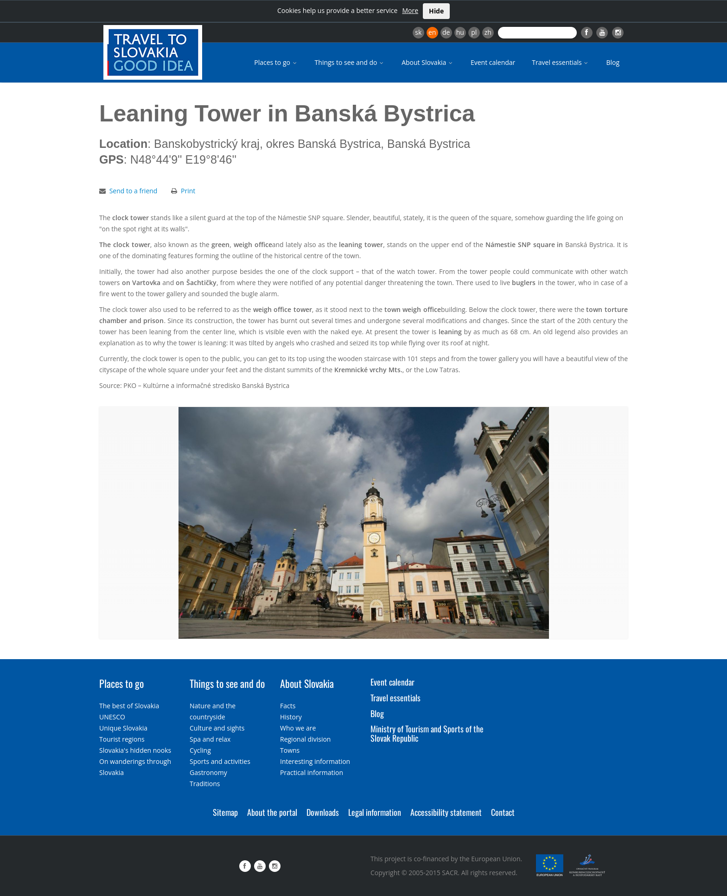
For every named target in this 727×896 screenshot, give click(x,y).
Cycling (200, 750)
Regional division (305, 739)
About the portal (272, 812)
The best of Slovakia (129, 705)
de (446, 32)
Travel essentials (560, 62)
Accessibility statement (446, 812)
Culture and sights (217, 728)
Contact (503, 812)
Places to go (276, 62)
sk (418, 32)
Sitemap (225, 812)
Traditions (205, 783)
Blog (612, 62)
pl (474, 32)
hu (460, 32)
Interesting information (315, 761)
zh (488, 32)
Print (188, 190)
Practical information (311, 772)
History (291, 716)
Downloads (322, 812)
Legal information (374, 812)
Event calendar (493, 62)
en (432, 32)
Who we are (298, 728)
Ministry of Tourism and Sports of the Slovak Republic (427, 733)
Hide (436, 10)
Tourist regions (122, 739)
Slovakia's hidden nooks (135, 750)
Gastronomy (208, 772)
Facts (287, 705)
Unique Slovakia (123, 728)
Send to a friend (133, 190)
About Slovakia (428, 62)
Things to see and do (350, 62)
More (410, 10)
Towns (290, 750)
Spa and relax (210, 739)
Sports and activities (220, 761)
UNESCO (112, 716)
